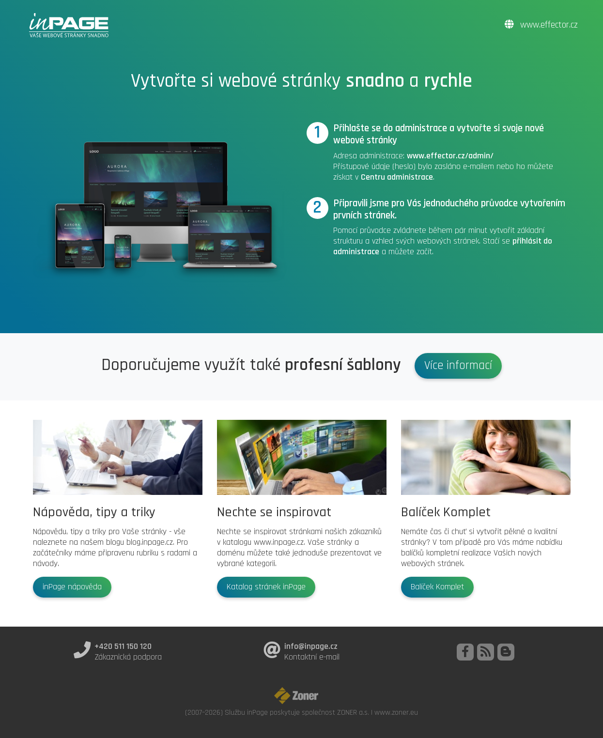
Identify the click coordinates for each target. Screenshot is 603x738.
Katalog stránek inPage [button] (266, 587)
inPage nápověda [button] (72, 587)
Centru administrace (397, 177)
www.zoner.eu (396, 712)
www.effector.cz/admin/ (450, 156)
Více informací (458, 365)
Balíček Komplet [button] (437, 587)
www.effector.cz (541, 25)
